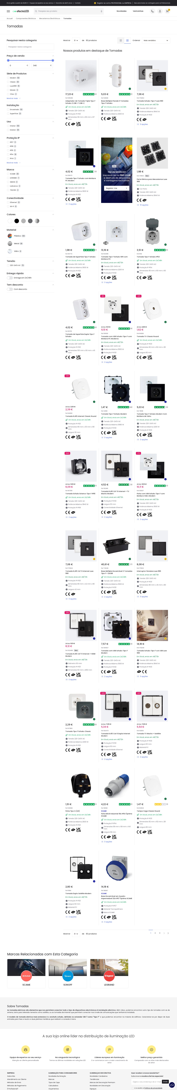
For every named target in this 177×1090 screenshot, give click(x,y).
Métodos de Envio (14, 1082)
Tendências (94, 1079)
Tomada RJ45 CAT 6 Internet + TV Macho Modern (115, 492)
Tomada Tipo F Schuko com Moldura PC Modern (80, 179)
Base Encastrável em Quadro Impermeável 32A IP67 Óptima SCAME (116, 897)
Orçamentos (54, 1089)
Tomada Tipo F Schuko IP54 (148, 257)
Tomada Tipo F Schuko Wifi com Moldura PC (114, 258)
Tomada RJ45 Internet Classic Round (80, 416)
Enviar (165, 1082)
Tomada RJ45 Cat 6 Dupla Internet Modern (115, 734)
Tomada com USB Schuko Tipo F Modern (114, 652)
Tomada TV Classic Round (148, 336)
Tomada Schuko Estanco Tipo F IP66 (80, 493)
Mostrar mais (14, 98)
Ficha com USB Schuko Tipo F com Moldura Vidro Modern (151, 494)
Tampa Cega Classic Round (148, 811)
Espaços (93, 1089)
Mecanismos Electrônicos (49, 18)
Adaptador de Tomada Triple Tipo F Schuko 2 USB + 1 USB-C (80, 102)
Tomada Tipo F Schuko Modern (114, 414)
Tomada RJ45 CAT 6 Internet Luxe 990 (79, 572)
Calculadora (53, 1085)
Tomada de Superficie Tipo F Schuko (80, 257)
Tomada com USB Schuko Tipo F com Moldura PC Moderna (116, 337)
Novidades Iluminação (57, 1076)
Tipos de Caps (54, 1082)
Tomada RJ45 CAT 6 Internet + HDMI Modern (80, 655)
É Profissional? (12, 1089)
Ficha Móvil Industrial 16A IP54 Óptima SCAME (116, 815)
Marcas (51, 1079)
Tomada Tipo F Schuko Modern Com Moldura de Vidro (152, 415)
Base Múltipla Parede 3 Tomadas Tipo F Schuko (114, 102)
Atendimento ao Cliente (16, 1079)
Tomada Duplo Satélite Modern (78, 893)
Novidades (122, 11)
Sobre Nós (11, 1076)
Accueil (10, 18)
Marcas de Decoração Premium (102, 1082)
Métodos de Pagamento (16, 1085)
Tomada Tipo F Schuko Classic (78, 731)
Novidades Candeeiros (98, 1076)
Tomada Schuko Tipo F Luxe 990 (150, 101)
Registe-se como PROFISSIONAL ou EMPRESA (114, 3)
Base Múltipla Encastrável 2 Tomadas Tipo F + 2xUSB (116, 572)
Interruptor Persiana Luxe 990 (149, 571)
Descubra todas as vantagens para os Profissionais (152, 3)
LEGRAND (109, 984)
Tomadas (67, 18)
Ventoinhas (138, 11)
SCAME (26, 984)
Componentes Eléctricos (26, 18)
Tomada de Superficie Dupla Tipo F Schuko (79, 335)
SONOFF (67, 984)
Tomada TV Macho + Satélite (149, 733)
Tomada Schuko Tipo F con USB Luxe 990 (152, 652)
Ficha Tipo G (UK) (72, 811)
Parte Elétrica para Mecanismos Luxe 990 (152, 180)
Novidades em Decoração (100, 1085)
